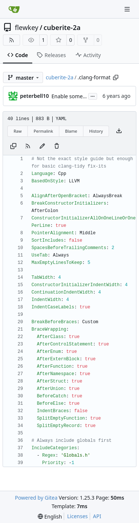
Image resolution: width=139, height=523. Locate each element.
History (96, 131)
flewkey (26, 27)
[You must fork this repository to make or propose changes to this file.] (42, 146)
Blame (71, 131)
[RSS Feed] (11, 40)
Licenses (77, 516)
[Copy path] (115, 77)
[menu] (50, 516)
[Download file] (119, 131)
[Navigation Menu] (127, 9)
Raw (18, 131)
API (97, 516)
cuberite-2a (62, 27)
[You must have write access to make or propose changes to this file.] (57, 146)
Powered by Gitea (36, 497)
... (92, 95)
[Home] (14, 9)
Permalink (43, 131)
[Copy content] (13, 146)
